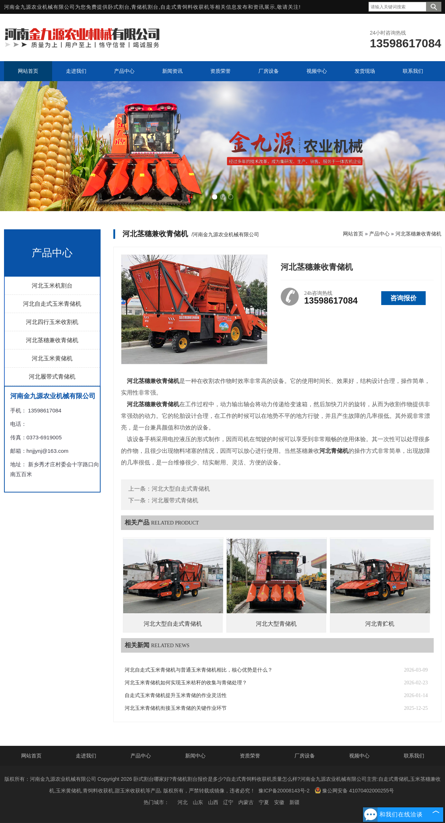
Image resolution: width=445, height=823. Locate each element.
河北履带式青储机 (52, 376)
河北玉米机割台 (52, 285)
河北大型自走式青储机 (181, 489)
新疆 (294, 802)
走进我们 (86, 756)
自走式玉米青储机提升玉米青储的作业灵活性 (176, 695)
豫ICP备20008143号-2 (283, 791)
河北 (182, 802)
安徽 (279, 802)
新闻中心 (195, 756)
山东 (198, 802)
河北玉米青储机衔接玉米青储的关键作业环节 (176, 708)
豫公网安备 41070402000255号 (354, 790)
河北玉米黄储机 (52, 358)
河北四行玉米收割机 (52, 322)
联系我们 (414, 756)
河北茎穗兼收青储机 (52, 340)
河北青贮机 (379, 624)
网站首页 (353, 234)
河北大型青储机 (276, 624)
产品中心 (379, 234)
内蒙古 (246, 802)
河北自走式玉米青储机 (52, 304)
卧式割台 (119, 7)
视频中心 (359, 756)
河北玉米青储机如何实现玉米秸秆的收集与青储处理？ (186, 682)
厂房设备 (304, 756)
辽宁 (228, 802)
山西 (213, 802)
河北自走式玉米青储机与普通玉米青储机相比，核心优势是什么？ (199, 670)
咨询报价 (403, 298)
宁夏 (264, 802)
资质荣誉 (250, 756)
